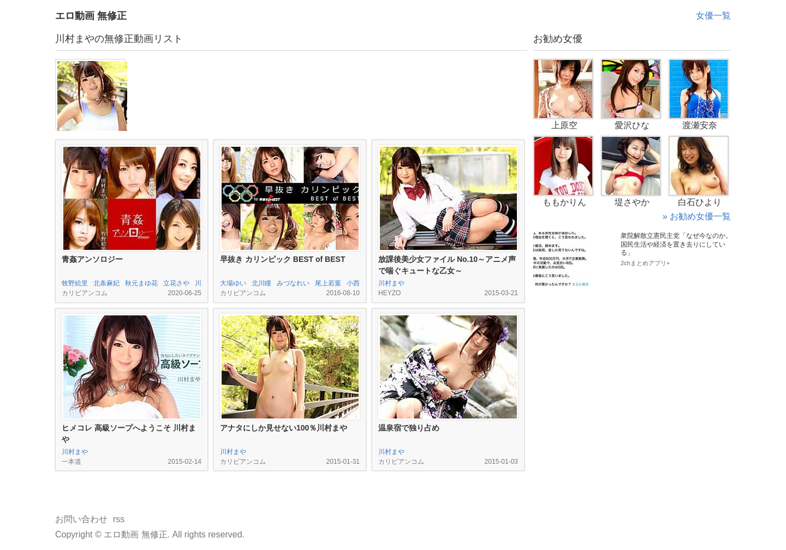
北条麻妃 (106, 283)
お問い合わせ (81, 519)
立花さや (176, 283)
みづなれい (293, 283)
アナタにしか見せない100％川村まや (283, 427)
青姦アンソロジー (92, 259)
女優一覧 (713, 15)
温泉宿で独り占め (408, 427)
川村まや (391, 283)
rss (118, 519)
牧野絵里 (75, 283)
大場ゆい (233, 283)
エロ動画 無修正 (91, 15)
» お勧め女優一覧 (697, 216)
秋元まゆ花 (141, 283)
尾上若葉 (328, 283)
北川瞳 (261, 283)
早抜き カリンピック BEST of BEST (282, 259)
